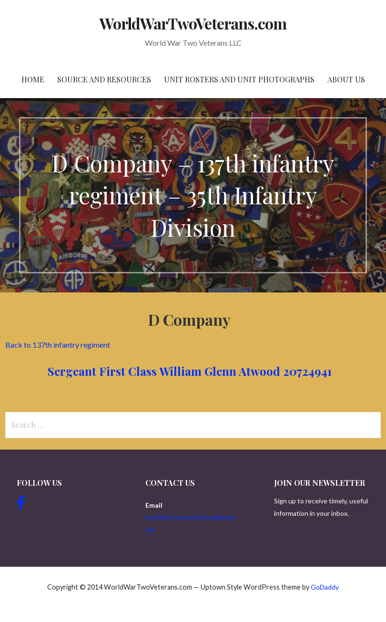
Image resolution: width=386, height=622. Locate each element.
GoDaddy (325, 587)
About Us (346, 79)
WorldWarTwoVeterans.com (193, 23)
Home (32, 79)
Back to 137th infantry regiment (57, 344)
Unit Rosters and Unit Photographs (239, 79)
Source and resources (104, 79)
